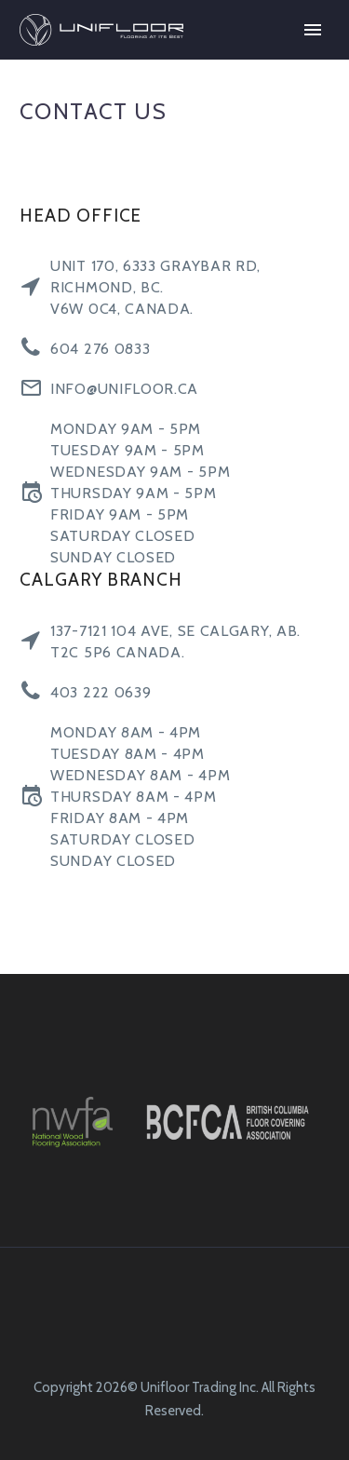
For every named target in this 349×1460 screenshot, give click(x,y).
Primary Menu (312, 29)
